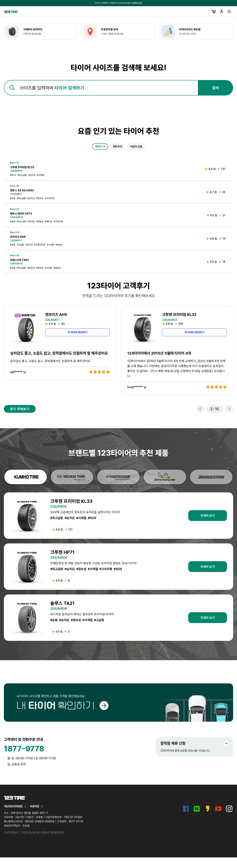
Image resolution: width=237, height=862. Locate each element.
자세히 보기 (207, 516)
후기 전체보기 (19, 409)
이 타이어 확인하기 (77, 332)
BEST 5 (100, 146)
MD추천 (117, 146)
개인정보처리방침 (15, 806)
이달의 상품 (136, 146)
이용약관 (36, 806)
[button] (200, 409)
